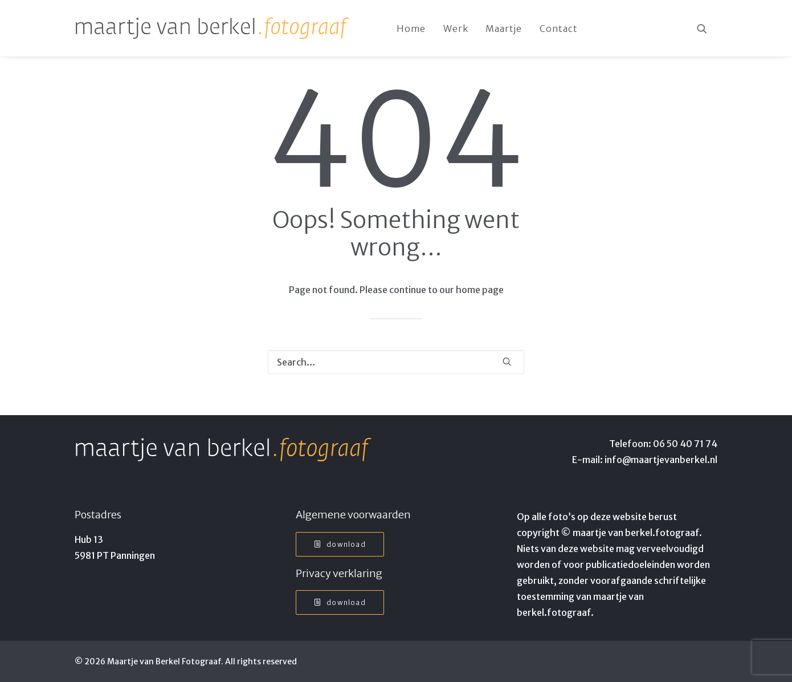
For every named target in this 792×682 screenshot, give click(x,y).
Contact (559, 28)
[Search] (396, 362)
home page (480, 289)
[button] (707, 28)
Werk (455, 28)
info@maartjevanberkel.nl (661, 459)
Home (411, 28)
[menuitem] (411, 28)
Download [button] (340, 544)
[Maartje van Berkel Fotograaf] (212, 28)
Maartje (503, 28)
